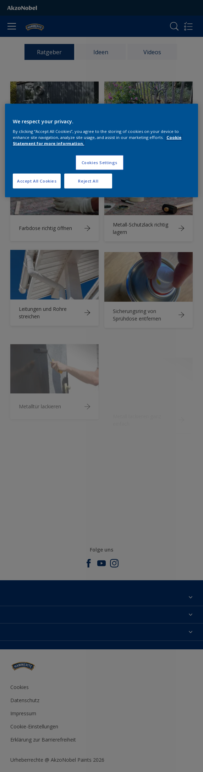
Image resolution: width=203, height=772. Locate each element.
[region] (101, 150)
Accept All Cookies (36, 181)
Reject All (88, 181)
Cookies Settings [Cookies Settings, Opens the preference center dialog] (99, 162)
